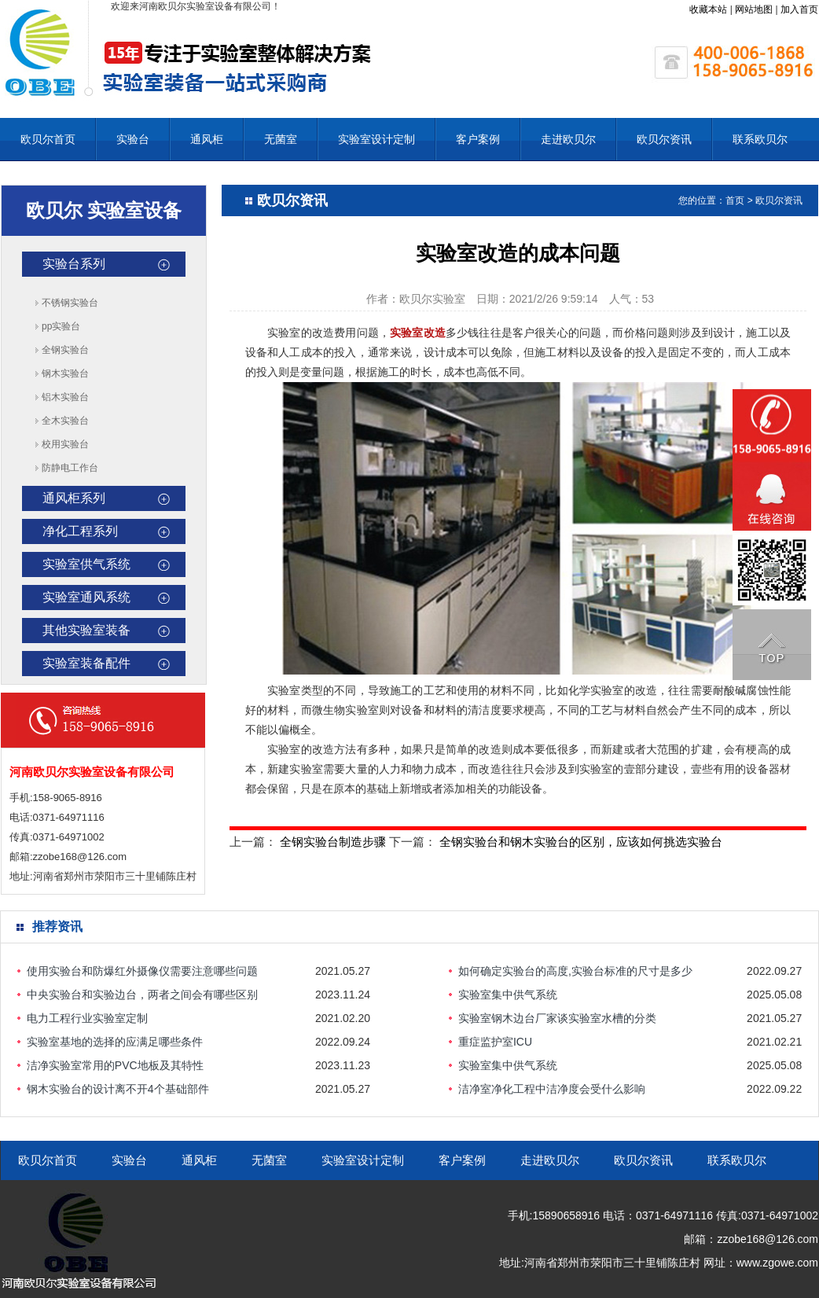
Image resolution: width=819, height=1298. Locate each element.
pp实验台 (61, 326)
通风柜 (206, 139)
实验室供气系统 (86, 564)
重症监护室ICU (495, 1041)
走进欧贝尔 (568, 139)
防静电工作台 (70, 467)
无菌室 (280, 139)
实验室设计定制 (376, 139)
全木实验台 (65, 420)
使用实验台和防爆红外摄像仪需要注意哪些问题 (142, 971)
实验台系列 (73, 263)
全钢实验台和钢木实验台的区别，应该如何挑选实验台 (580, 841)
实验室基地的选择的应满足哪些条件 (115, 1041)
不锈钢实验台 (70, 302)
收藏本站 (708, 9)
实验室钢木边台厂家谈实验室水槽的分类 (557, 1018)
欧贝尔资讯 (664, 139)
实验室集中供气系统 (507, 994)
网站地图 (754, 9)
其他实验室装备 (86, 630)
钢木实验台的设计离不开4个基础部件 (118, 1089)
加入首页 (799, 9)
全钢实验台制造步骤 (333, 841)
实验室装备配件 (86, 663)
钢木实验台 (65, 373)
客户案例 (478, 139)
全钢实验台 (65, 349)
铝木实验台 (65, 397)
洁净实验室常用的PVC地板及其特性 (115, 1065)
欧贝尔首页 (47, 139)
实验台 (132, 139)
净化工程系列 (80, 531)
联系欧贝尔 (760, 139)
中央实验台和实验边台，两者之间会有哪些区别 (142, 994)
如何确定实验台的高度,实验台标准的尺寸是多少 (575, 971)
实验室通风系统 (86, 597)
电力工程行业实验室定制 (87, 1018)
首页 (734, 200)
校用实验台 (65, 444)
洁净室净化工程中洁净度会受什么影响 (551, 1089)
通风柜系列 (73, 498)
